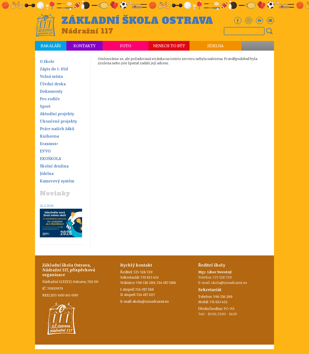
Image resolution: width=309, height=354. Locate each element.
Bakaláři (51, 45)
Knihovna (49, 136)
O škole (47, 61)
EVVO (45, 151)
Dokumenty (51, 91)
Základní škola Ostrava (137, 20)
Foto (125, 45)
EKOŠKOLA (50, 158)
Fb (237, 20)
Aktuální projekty (57, 114)
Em (270, 20)
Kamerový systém (57, 181)
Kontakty (84, 45)
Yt (259, 20)
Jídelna (215, 45)
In (248, 20)
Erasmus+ (49, 143)
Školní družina (54, 166)
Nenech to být (169, 45)
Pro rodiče (50, 99)
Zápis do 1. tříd (54, 69)
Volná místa (51, 76)
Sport (45, 106)
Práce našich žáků (57, 129)
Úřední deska (53, 84)
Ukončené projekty (58, 121)
